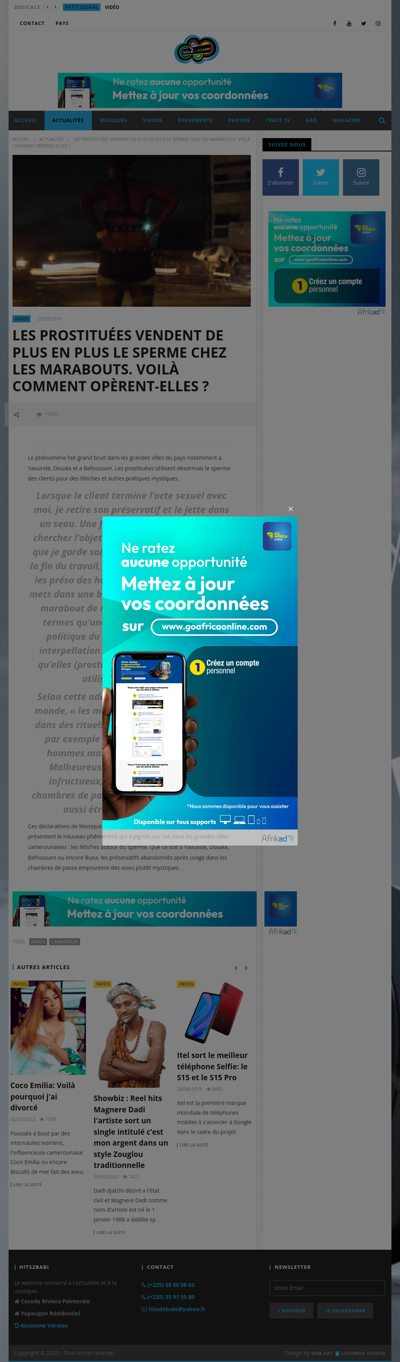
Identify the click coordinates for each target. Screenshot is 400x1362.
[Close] (291, 509)
